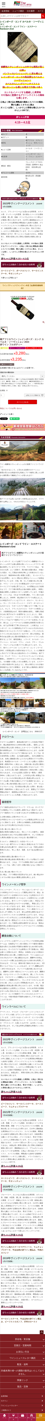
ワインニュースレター (9, 1405)
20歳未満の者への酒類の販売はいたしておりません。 (22, 1372)
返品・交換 (22, 1386)
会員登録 (4, 1396)
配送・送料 (22, 1364)
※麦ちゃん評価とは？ (9, 278)
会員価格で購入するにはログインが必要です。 (17, 368)
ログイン (4, 1401)
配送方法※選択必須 (7, 372)
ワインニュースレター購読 (23, 1358)
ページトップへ (42, 1332)
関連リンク (22, 1380)
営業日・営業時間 (22, 1345)
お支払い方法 (22, 1352)
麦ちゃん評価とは (31, 1417)
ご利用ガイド (6, 1410)
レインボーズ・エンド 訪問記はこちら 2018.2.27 (22, 731)
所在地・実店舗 (22, 1339)
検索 (43, 16)
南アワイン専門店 (13, 1417)
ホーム (4, 1416)
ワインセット (22, 1416)
